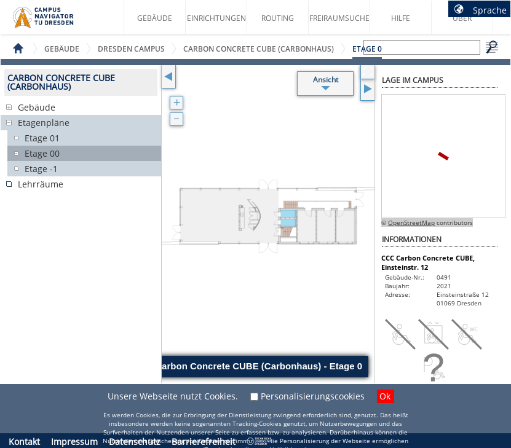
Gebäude (154, 18)
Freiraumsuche (339, 18)
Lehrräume (40, 184)
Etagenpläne (43, 122)
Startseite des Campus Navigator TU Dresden (56, 22)
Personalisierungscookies (313, 396)
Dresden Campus (131, 49)
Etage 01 (42, 138)
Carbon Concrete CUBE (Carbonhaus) (258, 49)
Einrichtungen (216, 18)
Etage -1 (41, 169)
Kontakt (24, 441)
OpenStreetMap (411, 222)
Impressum (74, 441)
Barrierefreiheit (204, 441)
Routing (277, 18)
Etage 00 (42, 153)
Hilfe (400, 18)
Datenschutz (134, 441)
